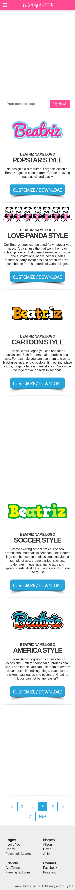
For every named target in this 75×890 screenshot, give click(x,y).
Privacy (17, 886)
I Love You (13, 844)
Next (42, 816)
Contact (49, 863)
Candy (10, 849)
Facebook (50, 867)
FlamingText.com (18, 872)
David (47, 849)
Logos (11, 840)
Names (49, 840)
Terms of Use (29, 886)
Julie (46, 853)
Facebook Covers (18, 853)
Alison (47, 844)
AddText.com (15, 867)
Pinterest (49, 872)
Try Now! (59, 104)
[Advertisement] (37, 55)
